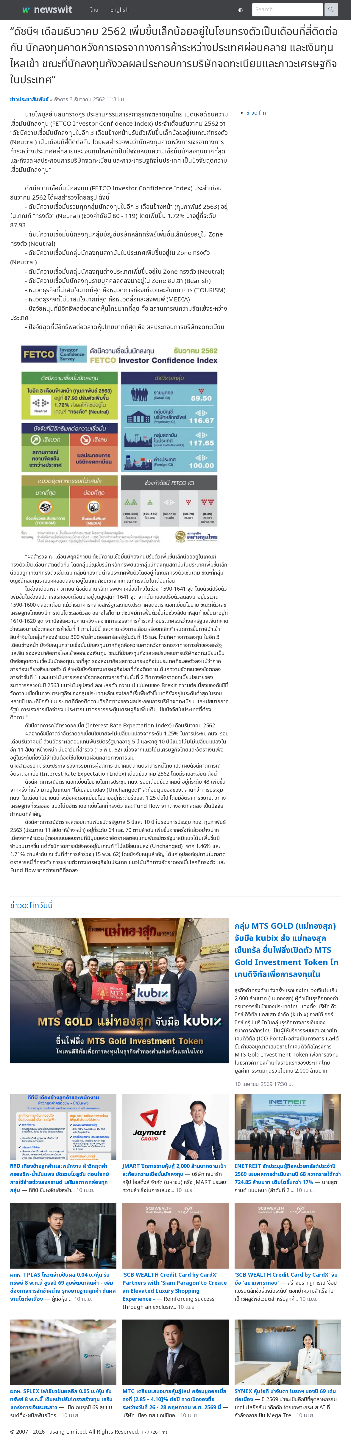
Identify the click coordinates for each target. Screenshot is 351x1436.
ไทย (94, 10)
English (119, 10)
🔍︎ (331, 10)
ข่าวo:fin (256, 113)
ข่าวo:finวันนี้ (31, 906)
